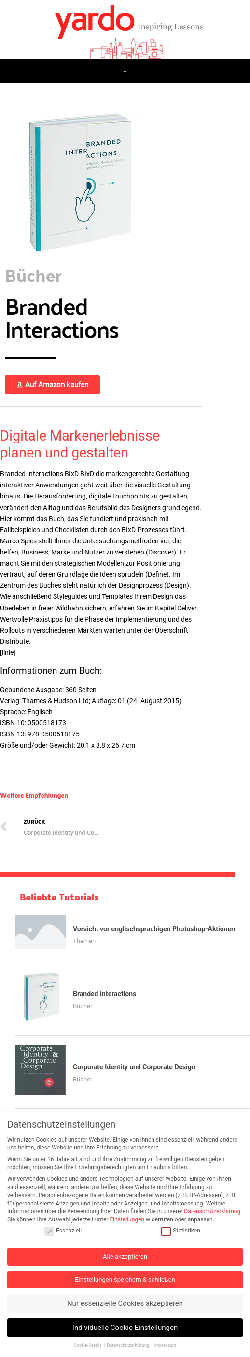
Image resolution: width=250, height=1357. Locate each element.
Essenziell (63, 1231)
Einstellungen (127, 1219)
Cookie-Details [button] (88, 1345)
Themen (84, 940)
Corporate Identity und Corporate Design (134, 1067)
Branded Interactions (104, 993)
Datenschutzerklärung (212, 1211)
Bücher (83, 1006)
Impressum (165, 1345)
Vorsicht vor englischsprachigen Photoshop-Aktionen (154, 929)
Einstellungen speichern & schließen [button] (125, 1279)
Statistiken (180, 1231)
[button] (124, 68)
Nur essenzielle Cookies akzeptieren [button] (125, 1303)
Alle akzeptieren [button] (125, 1256)
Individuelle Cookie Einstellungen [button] (125, 1327)
